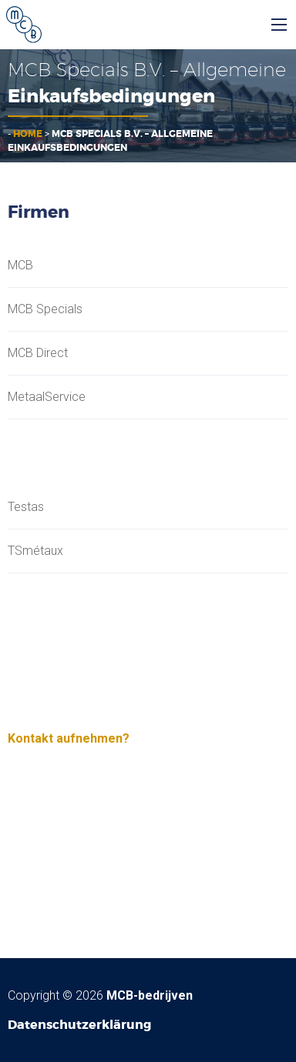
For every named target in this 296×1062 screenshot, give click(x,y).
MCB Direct (38, 353)
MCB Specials (45, 309)
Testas (26, 507)
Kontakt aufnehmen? (69, 738)
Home (27, 134)
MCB (20, 265)
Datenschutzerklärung (79, 1025)
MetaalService (47, 397)
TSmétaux (35, 551)
